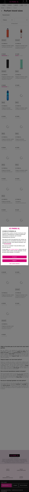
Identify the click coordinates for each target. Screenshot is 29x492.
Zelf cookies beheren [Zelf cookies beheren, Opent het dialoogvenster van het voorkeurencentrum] (14, 263)
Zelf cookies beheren (13, 249)
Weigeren (14, 260)
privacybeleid (7, 243)
